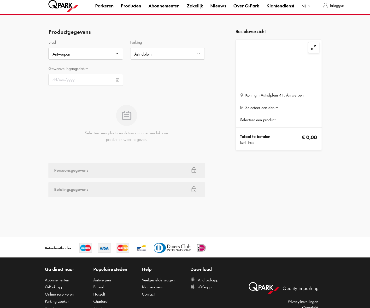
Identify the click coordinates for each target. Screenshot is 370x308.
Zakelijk (195, 10)
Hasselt (99, 294)
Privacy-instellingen (303, 301)
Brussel (98, 287)
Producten (131, 10)
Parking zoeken (57, 301)
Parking (136, 42)
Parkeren (104, 10)
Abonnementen (164, 10)
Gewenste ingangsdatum (68, 68)
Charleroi (100, 301)
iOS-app (200, 287)
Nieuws (218, 10)
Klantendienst (280, 10)
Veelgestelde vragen (158, 280)
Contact (148, 294)
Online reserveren (59, 294)
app (54, 287)
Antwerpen (102, 280)
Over (246, 10)
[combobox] (306, 11)
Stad (52, 42)
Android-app (204, 280)
